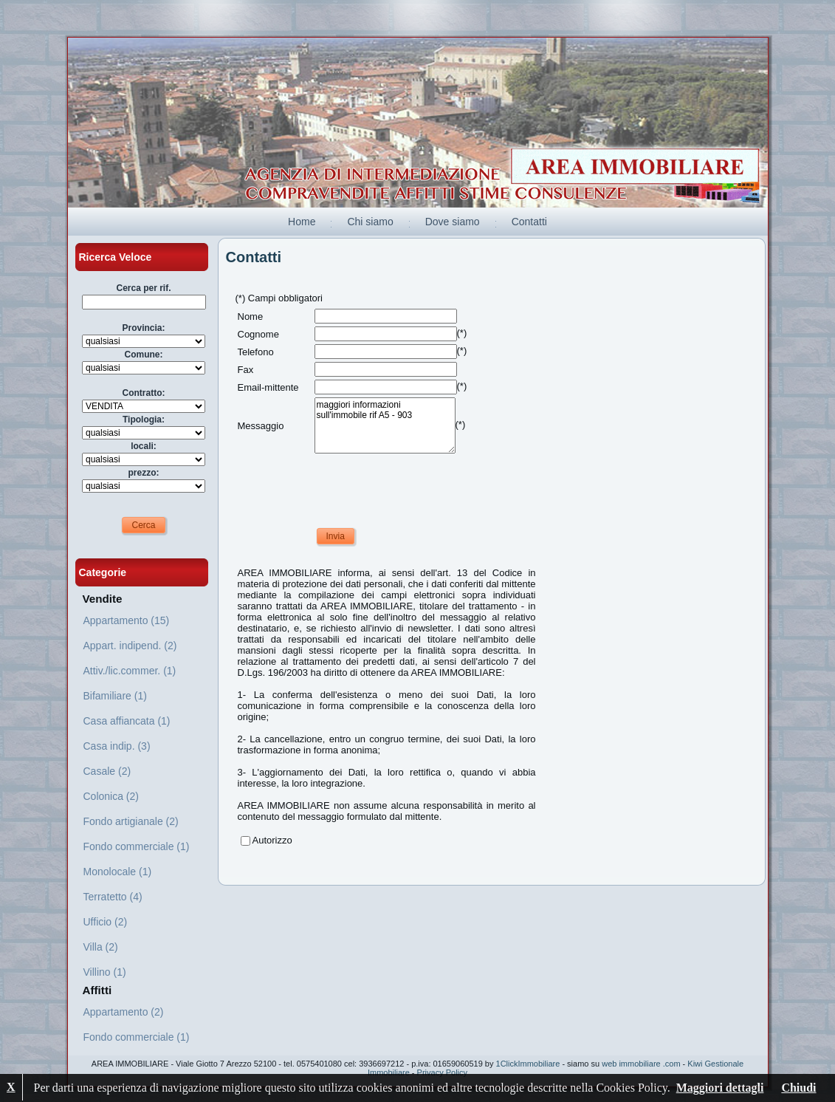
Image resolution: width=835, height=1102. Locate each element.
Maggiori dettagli (720, 1087)
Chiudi (798, 1087)
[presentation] (350, 485)
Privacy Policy (442, 1072)
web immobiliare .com (641, 1063)
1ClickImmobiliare (528, 1063)
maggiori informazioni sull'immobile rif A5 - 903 (385, 425)
